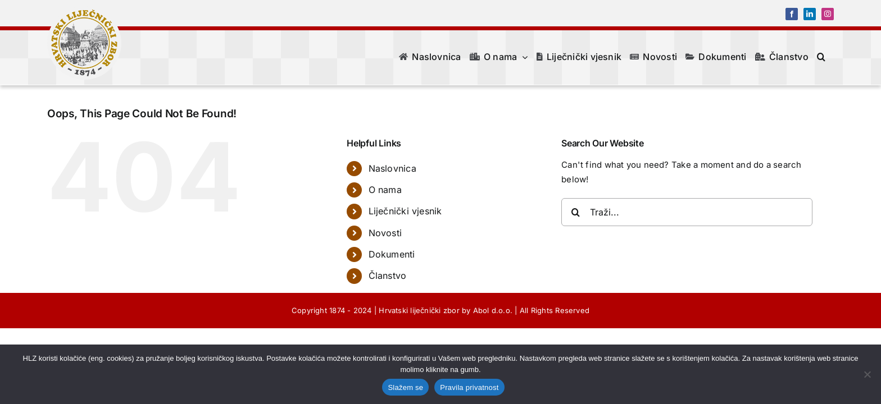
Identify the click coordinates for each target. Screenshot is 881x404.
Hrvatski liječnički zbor (419, 310)
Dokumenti (392, 254)
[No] (867, 374)
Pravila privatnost (469, 387)
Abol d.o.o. (492, 310)
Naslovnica (392, 168)
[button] (829, 56)
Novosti (385, 232)
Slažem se (405, 387)
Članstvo (388, 275)
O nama (385, 189)
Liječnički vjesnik (405, 211)
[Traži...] (686, 212)
